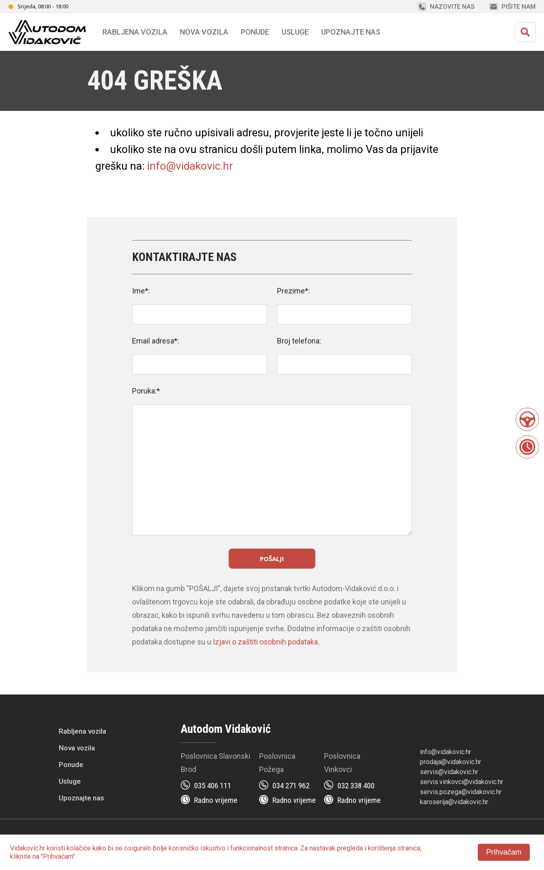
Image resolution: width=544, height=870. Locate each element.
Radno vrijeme (215, 800)
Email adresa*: (155, 340)
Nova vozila (204, 32)
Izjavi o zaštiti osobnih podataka (265, 641)
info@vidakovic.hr (190, 166)
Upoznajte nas (81, 798)
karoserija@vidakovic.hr (454, 802)
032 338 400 (355, 785)
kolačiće (79, 848)
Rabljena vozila (82, 731)
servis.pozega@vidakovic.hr (461, 792)
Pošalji (272, 558)
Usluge (295, 32)
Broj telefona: (299, 340)
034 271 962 (290, 785)
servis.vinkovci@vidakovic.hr (461, 782)
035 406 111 (212, 785)
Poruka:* (146, 390)
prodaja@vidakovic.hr (450, 762)
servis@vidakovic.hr (449, 772)
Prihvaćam (504, 852)
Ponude (71, 764)
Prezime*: (293, 290)
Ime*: (141, 290)
